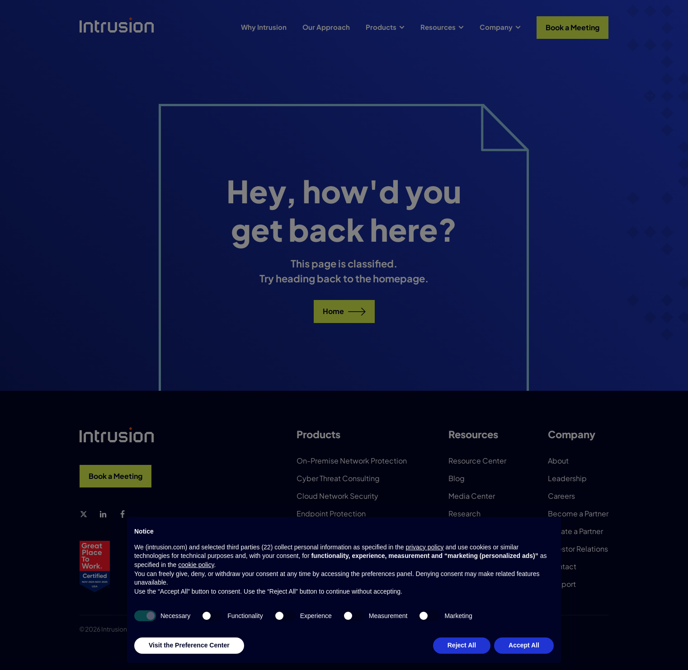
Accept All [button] (524, 645)
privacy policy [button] (424, 547)
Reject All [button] (462, 645)
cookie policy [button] (196, 564)
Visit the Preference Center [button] (189, 645)
